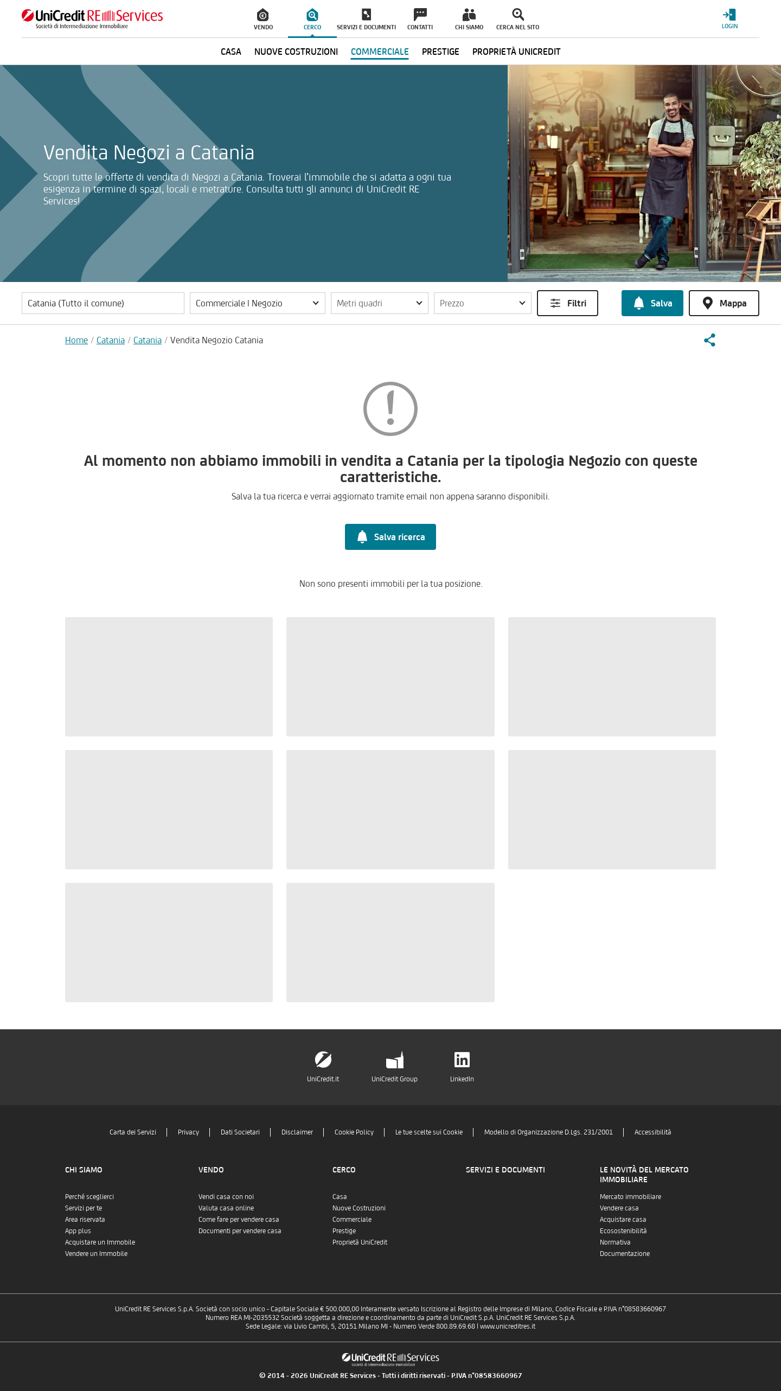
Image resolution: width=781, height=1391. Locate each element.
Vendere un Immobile (96, 1253)
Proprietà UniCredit (359, 1242)
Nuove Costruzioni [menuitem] (296, 51)
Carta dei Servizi (133, 1132)
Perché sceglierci (89, 1197)
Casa (339, 1197)
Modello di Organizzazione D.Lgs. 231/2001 (548, 1132)
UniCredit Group (395, 1079)
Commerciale (352, 1219)
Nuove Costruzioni (359, 1208)
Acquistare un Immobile (100, 1242)
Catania (111, 340)
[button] (257, 303)
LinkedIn (462, 1079)
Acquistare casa (623, 1219)
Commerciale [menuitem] (380, 51)
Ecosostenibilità (623, 1231)
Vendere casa (619, 1208)
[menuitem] (263, 19)
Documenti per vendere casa (240, 1231)
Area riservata (85, 1219)
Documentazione (625, 1253)
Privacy (188, 1132)
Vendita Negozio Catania (216, 340)
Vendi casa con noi (226, 1197)
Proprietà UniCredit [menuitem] (516, 51)
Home (76, 340)
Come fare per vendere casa (239, 1219)
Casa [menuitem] (231, 51)
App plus (78, 1231)
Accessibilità (653, 1132)
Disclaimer (297, 1132)
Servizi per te (83, 1208)
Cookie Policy (354, 1132)
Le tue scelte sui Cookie (429, 1132)
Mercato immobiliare (630, 1197)
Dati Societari (240, 1132)
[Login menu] (729, 18)
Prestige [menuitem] (440, 51)
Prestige (344, 1231)
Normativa (615, 1242)
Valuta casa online (226, 1208)
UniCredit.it (323, 1079)
